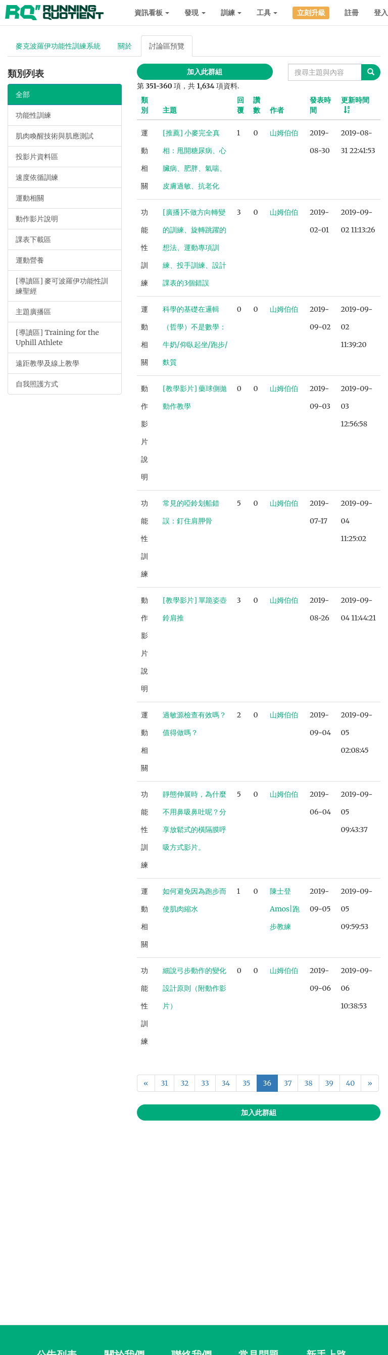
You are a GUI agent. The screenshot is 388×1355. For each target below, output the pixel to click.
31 (164, 1083)
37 (288, 1083)
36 (267, 1083)
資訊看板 (151, 12)
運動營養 (30, 260)
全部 (23, 94)
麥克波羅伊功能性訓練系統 (58, 46)
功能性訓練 (33, 115)
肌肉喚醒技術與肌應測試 (54, 135)
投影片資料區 (37, 156)
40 (350, 1083)
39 (329, 1083)
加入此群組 (204, 71)
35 (246, 1083)
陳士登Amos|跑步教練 (285, 909)
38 (308, 1083)
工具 (267, 12)
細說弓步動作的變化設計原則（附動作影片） (194, 988)
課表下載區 (33, 239)
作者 (277, 110)
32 (184, 1083)
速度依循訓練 (37, 177)
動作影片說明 (37, 218)
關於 (125, 46)
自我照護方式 (37, 384)
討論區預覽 (166, 46)
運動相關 (30, 198)
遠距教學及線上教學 (47, 363)
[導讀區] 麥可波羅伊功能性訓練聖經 (62, 286)
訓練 (231, 12)
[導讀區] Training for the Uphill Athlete (57, 337)
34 (226, 1083)
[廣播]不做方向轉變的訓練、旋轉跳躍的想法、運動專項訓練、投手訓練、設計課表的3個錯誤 (194, 247)
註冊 (352, 12)
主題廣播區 (33, 311)
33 (205, 1083)
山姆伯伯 (284, 132)
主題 (170, 110)
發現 (194, 12)
